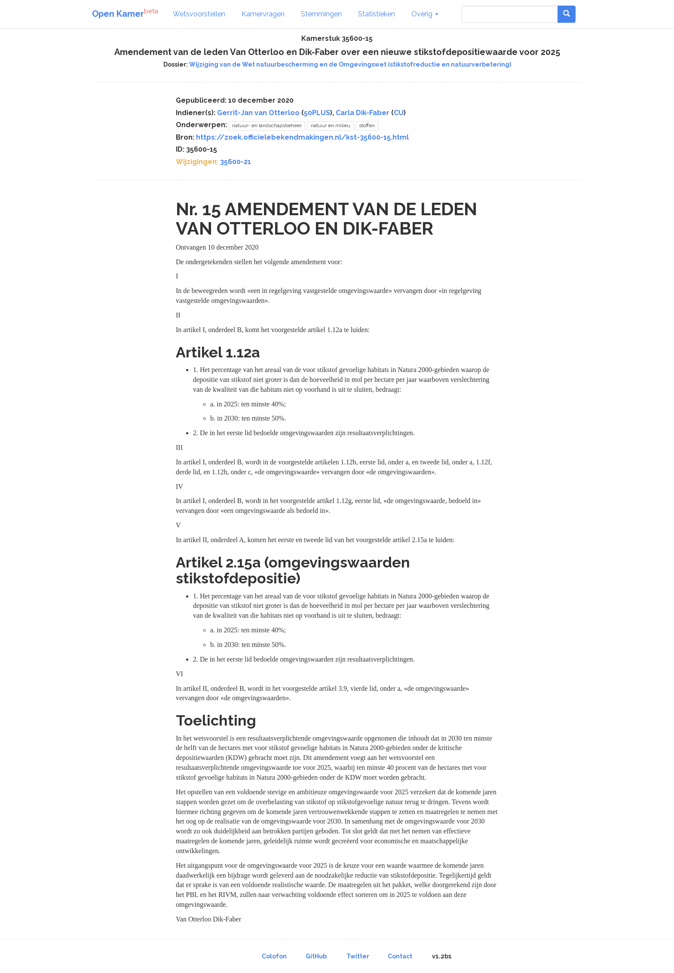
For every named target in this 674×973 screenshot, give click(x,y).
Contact (400, 956)
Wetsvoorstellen (199, 14)
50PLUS (317, 113)
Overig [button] (424, 14)
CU (399, 113)
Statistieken (376, 14)
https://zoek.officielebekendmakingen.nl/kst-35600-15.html (302, 137)
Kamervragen (263, 14)
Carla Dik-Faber (362, 113)
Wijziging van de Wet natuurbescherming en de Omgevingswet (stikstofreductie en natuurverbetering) (350, 64)
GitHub (316, 956)
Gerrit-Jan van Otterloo (258, 113)
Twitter (357, 956)
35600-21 (235, 162)
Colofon (274, 956)
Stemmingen (321, 14)
